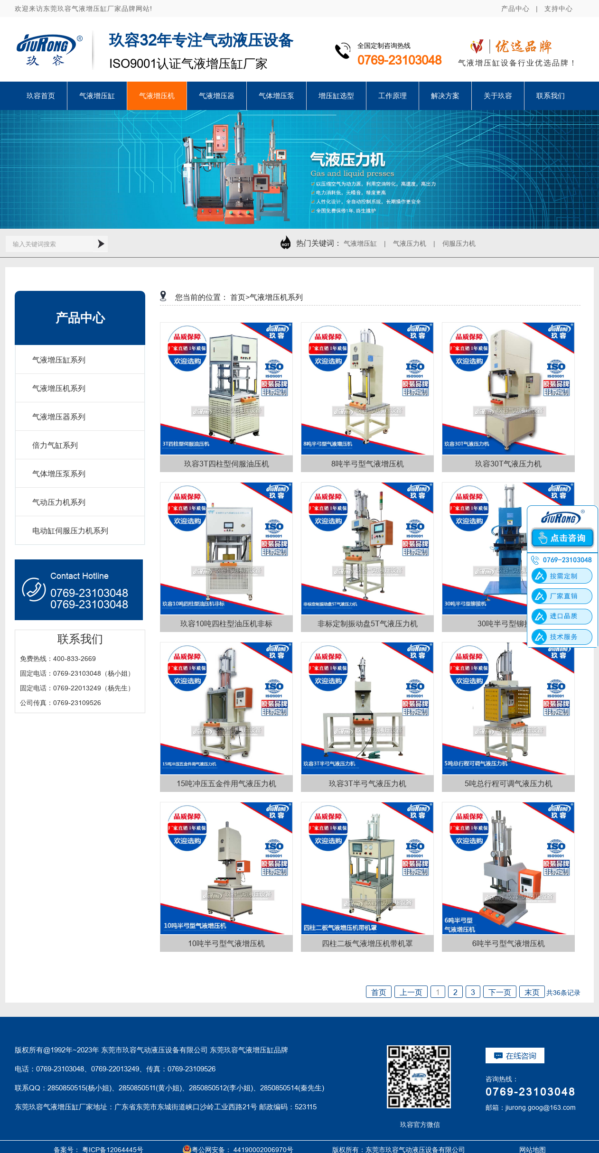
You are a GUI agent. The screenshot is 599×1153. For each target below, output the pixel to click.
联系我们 (550, 96)
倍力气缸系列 (55, 445)
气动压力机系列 (58, 502)
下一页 (499, 992)
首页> (240, 297)
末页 (532, 992)
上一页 (411, 992)
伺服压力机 (459, 243)
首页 (378, 992)
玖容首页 (41, 96)
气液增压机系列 (58, 388)
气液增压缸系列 (58, 359)
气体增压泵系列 (58, 473)
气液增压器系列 (58, 416)
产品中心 (515, 8)
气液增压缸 (97, 96)
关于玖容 (498, 96)
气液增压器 (216, 96)
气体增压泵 (276, 96)
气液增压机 (157, 96)
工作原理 (392, 96)
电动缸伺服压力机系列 (70, 530)
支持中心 (558, 8)
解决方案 (445, 96)
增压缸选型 (336, 96)
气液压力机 (409, 243)
